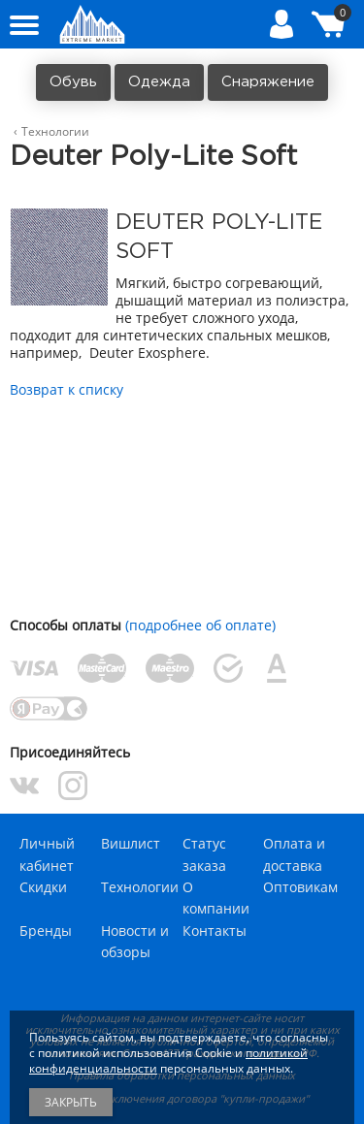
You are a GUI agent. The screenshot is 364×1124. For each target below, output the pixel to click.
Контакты (214, 930)
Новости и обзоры (135, 941)
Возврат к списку (66, 389)
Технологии (140, 887)
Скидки (43, 887)
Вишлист (130, 843)
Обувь (73, 82)
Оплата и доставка (294, 854)
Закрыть (71, 1102)
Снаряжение (267, 82)
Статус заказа (204, 854)
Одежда (159, 82)
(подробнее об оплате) (200, 625)
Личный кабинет (47, 854)
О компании (215, 897)
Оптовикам (300, 887)
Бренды (45, 930)
